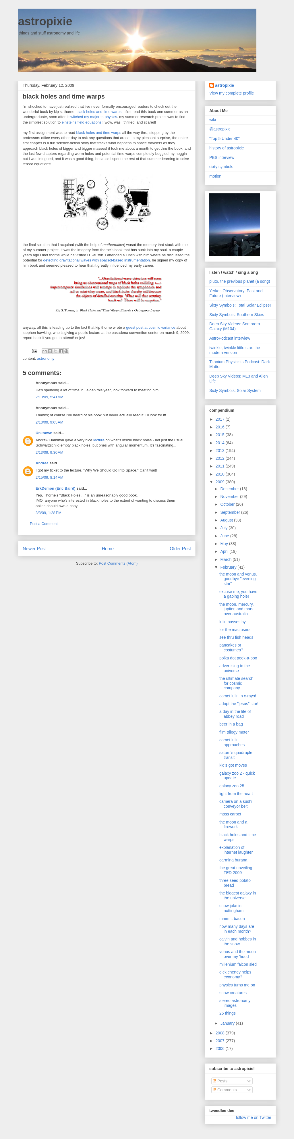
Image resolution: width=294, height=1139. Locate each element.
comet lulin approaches (232, 742)
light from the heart (236, 793)
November (230, 496)
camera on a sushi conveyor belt (235, 804)
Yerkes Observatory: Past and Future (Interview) (235, 293)
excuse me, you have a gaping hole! (238, 594)
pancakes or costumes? (231, 647)
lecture (99, 440)
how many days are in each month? (236, 929)
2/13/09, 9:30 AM (49, 452)
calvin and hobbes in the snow (237, 941)
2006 (221, 1048)
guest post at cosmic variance (150, 327)
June (225, 536)
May (224, 543)
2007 (221, 1040)
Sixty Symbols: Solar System (235, 390)
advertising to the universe (234, 668)
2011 (221, 466)
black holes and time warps (98, 111)
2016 (221, 427)
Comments (225, 1090)
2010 (221, 474)
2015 (221, 434)
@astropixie (220, 129)
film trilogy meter (234, 732)
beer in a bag (231, 724)
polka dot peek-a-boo (238, 658)
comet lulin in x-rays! (237, 696)
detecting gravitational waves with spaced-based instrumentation (96, 260)
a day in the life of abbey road (235, 714)
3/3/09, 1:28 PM (48, 513)
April (224, 551)
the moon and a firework (233, 824)
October (228, 504)
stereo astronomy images (234, 1003)
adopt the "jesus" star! (238, 703)
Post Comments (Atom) (118, 563)
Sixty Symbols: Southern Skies (236, 314)
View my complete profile (231, 93)
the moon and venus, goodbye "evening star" (238, 579)
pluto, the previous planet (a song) (239, 281)
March (226, 559)
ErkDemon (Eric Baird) (56, 488)
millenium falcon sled (238, 964)
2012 (221, 458)
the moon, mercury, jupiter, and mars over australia (236, 609)
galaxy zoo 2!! (231, 786)
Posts (220, 1081)
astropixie (45, 21)
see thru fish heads (236, 637)
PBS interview (221, 157)
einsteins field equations (82, 122)
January (228, 1023)
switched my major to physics (93, 117)
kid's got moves (233, 765)
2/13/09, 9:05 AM (49, 422)
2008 (221, 1033)
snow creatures (233, 992)
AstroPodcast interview (229, 338)
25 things (227, 1013)
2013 (221, 450)
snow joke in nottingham (231, 908)
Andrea (42, 463)
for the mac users (234, 629)
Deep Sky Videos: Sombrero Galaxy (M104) (234, 326)
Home (108, 548)
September (230, 512)
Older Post (180, 548)
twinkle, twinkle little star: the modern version (234, 350)
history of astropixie (226, 148)
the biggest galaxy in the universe (237, 895)
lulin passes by (232, 621)
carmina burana (233, 860)
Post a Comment (44, 524)
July (224, 528)
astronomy (46, 358)
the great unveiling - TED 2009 (237, 870)
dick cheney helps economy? (235, 974)
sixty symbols (221, 166)
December (230, 488)
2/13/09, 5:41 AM (49, 397)
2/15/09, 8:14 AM (49, 477)
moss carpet (230, 814)
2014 (221, 442)
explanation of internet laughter (236, 850)
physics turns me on (237, 985)
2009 (221, 482)
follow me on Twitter (253, 1117)
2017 (221, 419)
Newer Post (34, 548)
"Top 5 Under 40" (224, 138)
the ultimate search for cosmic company (236, 683)
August (227, 520)
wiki (212, 119)
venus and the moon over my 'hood (237, 954)
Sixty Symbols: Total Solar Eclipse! (240, 305)
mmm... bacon (232, 918)
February (228, 567)
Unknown (44, 433)
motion (215, 176)
